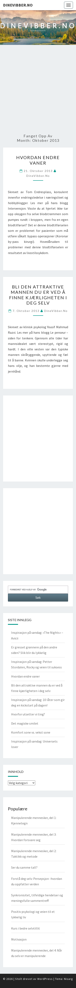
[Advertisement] (38, 89)
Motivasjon (19, 939)
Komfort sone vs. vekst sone (30, 732)
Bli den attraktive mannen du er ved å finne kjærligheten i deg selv (38, 295)
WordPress (45, 979)
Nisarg (68, 979)
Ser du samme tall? (24, 867)
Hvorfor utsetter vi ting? (28, 714)
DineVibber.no (18, 5)
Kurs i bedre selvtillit (25, 928)
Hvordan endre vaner (38, 160)
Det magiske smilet (24, 723)
